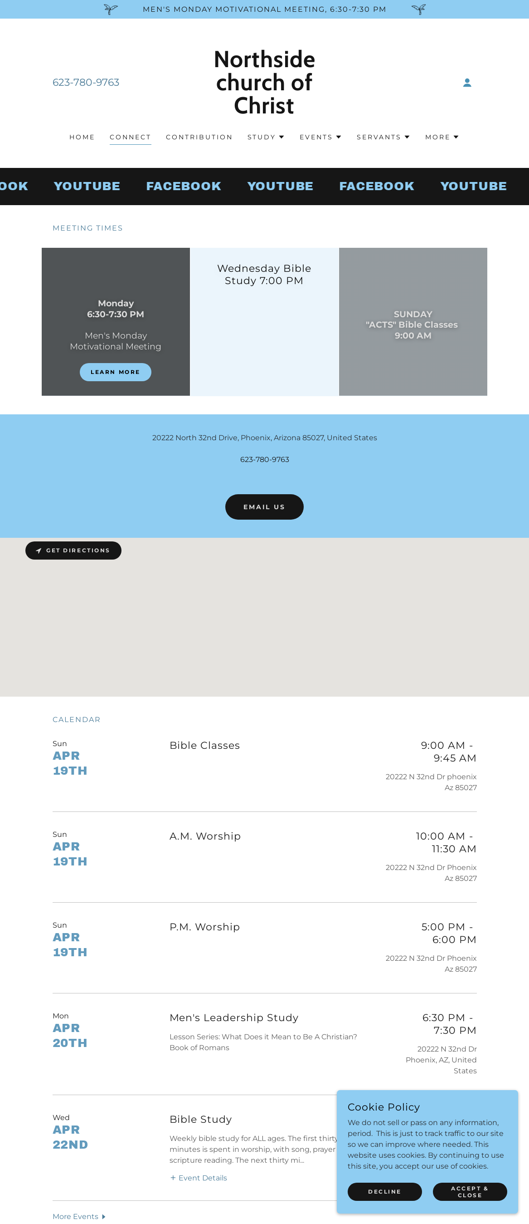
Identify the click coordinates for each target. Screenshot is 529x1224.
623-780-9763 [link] (86, 82)
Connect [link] (130, 137)
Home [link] (82, 137)
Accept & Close (470, 1191)
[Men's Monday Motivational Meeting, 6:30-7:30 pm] (264, 9)
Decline (385, 1191)
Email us (264, 507)
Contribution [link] (199, 137)
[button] (467, 83)
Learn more (116, 372)
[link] (264, 111)
